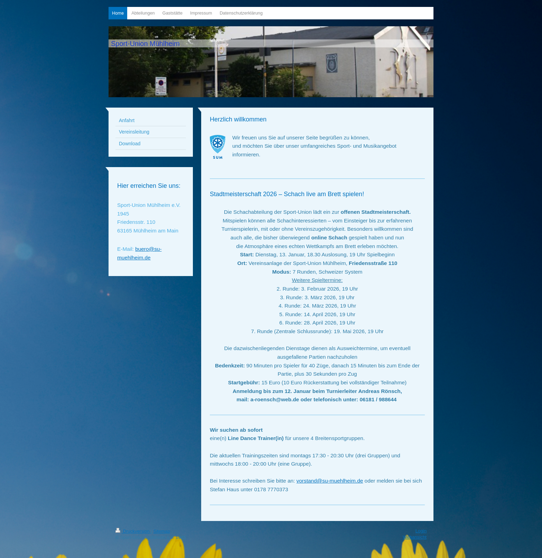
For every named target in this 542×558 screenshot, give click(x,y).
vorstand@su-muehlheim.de (330, 481)
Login (421, 530)
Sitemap (161, 531)
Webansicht (415, 537)
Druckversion (133, 531)
